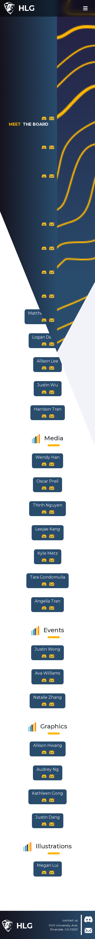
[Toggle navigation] (85, 8)
